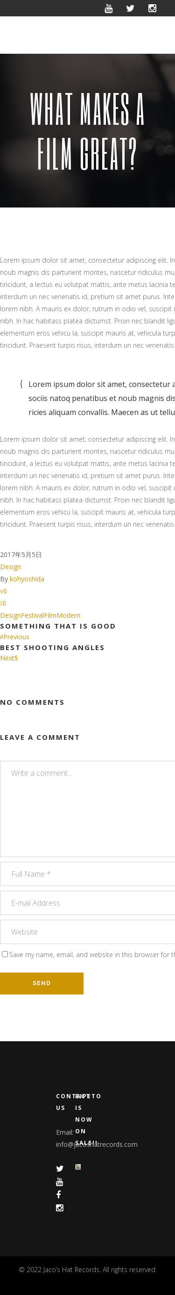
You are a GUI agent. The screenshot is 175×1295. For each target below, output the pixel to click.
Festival (32, 615)
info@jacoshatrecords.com (97, 1144)
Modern (68, 615)
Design (10, 566)
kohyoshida (27, 578)
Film (50, 615)
